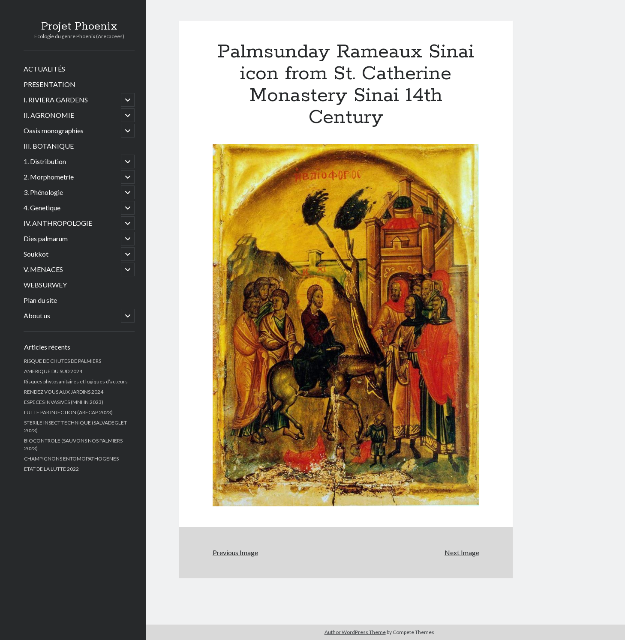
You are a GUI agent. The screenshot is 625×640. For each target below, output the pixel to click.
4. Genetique (42, 207)
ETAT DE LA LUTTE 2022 (51, 469)
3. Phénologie (43, 192)
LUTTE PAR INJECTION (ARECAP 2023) (68, 412)
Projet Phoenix (79, 26)
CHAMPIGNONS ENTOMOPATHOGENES (71, 458)
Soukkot (36, 254)
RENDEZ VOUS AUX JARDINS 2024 (63, 392)
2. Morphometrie (49, 177)
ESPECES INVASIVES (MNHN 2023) (63, 402)
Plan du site (40, 300)
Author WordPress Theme (355, 632)
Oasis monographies (54, 130)
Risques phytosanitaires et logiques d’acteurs (76, 381)
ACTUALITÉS (44, 69)
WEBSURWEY (45, 285)
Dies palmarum (46, 238)
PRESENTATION (49, 84)
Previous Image (235, 552)
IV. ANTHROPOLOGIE (58, 223)
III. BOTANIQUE (49, 146)
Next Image (462, 552)
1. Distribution (45, 161)
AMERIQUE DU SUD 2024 (53, 371)
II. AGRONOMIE (49, 115)
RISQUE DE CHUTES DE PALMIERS (62, 361)
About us (37, 315)
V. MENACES (43, 269)
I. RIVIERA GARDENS (56, 100)
